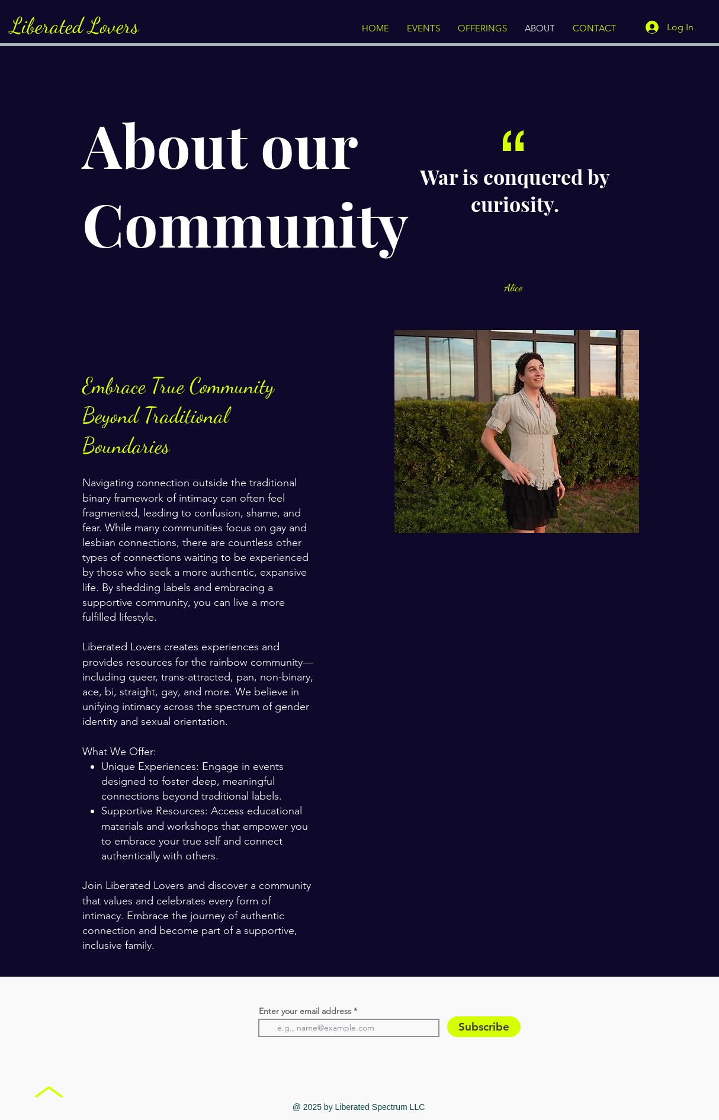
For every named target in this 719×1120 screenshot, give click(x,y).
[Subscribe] (484, 1026)
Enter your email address (305, 1011)
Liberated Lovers (74, 25)
